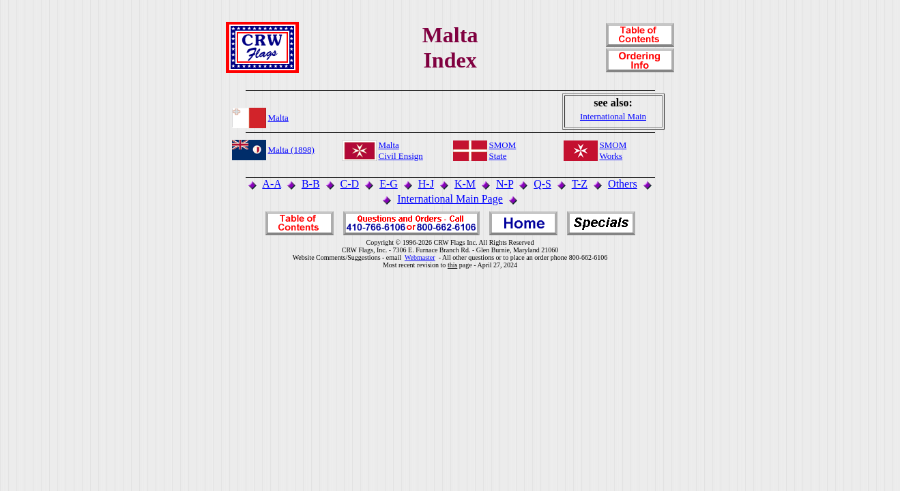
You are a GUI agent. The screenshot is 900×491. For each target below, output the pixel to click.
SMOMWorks (613, 150)
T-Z (579, 184)
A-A (271, 184)
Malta (278, 118)
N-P (504, 184)
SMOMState (503, 150)
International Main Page (450, 199)
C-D (350, 184)
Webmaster (420, 257)
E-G (388, 184)
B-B (311, 184)
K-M (465, 184)
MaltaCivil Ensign (401, 150)
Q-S (542, 184)
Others (622, 184)
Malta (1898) (291, 150)
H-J (426, 184)
